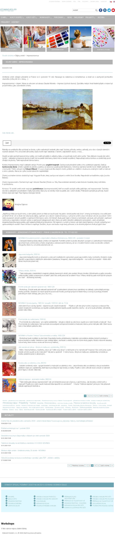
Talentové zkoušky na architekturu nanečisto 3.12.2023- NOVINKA (25, 443)
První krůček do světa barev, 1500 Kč (32, 319)
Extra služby (102, 405)
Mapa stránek (66, 1)
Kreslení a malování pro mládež (30, 405)
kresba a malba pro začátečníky (100, 400)
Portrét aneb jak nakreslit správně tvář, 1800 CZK (36, 287)
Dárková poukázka (86, 407)
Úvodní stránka (54, 1)
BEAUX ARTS (12, 499)
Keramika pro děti (29, 409)
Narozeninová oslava (9, 407)
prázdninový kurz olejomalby (16, 400)
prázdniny (64, 405)
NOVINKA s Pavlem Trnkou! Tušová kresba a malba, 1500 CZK (41, 336)
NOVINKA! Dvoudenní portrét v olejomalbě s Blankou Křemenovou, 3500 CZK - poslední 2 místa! (54, 238)
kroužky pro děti (101, 403)
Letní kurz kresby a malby (65, 403)
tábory (21, 409)
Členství (95, 405)
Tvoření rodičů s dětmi (69, 409)
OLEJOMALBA (41, 501)
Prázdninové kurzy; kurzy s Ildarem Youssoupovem (57, 400)
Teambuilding (49, 407)
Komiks (5, 400)
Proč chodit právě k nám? (36, 407)
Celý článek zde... (8, 133)
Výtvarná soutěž (59, 407)
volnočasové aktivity (9, 405)
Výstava (11, 409)
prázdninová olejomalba (34, 400)
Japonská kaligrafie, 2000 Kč (29, 254)
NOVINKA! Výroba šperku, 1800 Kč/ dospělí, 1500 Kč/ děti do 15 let (43, 303)
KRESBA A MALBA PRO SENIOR (46, 499)
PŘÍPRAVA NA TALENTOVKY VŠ (74, 501)
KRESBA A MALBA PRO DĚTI (102, 497)
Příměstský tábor (10, 403)
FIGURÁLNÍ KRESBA (14, 503)
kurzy (16, 409)
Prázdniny (23, 403)
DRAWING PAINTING (15, 501)
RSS (74, 1)
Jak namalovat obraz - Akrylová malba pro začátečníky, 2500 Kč (42, 347)
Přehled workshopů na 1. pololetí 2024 (15, 428)
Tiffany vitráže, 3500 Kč (27, 271)
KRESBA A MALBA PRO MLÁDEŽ (103, 499)
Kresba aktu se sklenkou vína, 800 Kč (32, 363)
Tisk (79, 1)
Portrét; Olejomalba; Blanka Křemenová (80, 405)
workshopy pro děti (54, 405)
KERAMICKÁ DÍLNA (42, 503)
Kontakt (104, 1)
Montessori (75, 407)
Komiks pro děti (40, 409)
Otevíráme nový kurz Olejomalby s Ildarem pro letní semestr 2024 (25, 436)
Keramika (40, 403)
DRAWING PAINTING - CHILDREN (75, 503)
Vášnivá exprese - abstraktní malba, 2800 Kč (34, 379)
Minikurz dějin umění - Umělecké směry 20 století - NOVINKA (23, 451)
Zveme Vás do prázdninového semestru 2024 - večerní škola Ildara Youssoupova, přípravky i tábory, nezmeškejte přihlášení (47, 421)
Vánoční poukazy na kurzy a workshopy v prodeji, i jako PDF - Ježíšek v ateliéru (30, 458)
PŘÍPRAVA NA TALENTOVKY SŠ (103, 501)
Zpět (7, 143)
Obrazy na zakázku (22, 407)
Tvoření (32, 403)
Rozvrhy (85, 1)
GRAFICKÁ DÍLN (13, 506)
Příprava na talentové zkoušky (85, 403)
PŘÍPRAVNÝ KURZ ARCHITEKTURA (70, 497)
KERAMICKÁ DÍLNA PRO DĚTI (74, 505)
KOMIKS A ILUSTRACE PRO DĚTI (75, 507)
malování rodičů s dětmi (84, 409)
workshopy (44, 405)
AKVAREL (11, 497)
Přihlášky (68, 407)
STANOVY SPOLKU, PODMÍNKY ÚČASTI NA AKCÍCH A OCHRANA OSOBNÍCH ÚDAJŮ (36, 485)
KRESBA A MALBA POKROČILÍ (46, 497)
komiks (18, 405)
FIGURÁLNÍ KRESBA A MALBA (46, 506)
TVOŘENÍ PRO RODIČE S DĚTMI (103, 506)
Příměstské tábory (50, 403)
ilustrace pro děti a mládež (54, 409)
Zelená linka (94, 1)
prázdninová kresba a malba (81, 400)
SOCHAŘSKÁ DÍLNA (99, 503)
